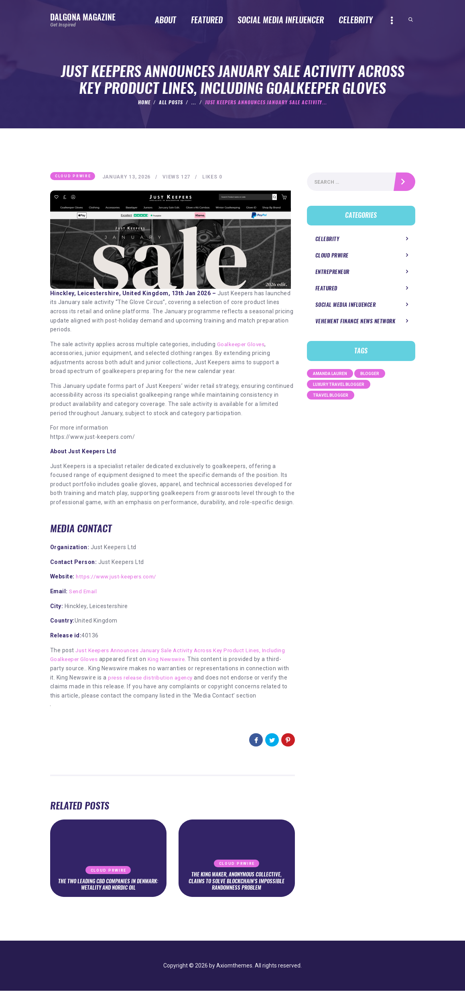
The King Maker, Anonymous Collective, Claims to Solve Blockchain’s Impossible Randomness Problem (236, 890)
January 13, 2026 (127, 177)
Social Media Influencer (343, 306)
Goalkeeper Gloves (242, 344)
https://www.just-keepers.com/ (118, 577)
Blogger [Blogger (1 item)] (369, 375)
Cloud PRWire (73, 176)
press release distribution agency (197, 677)
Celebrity (326, 240)
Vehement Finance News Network (352, 323)
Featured (325, 290)
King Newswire (196, 659)
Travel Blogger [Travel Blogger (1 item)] (330, 397)
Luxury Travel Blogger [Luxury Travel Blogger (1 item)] (338, 386)
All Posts (171, 102)
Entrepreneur (331, 273)
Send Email (84, 591)
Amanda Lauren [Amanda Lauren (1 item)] (330, 375)
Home (144, 102)
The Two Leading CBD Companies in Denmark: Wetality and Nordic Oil (108, 893)
